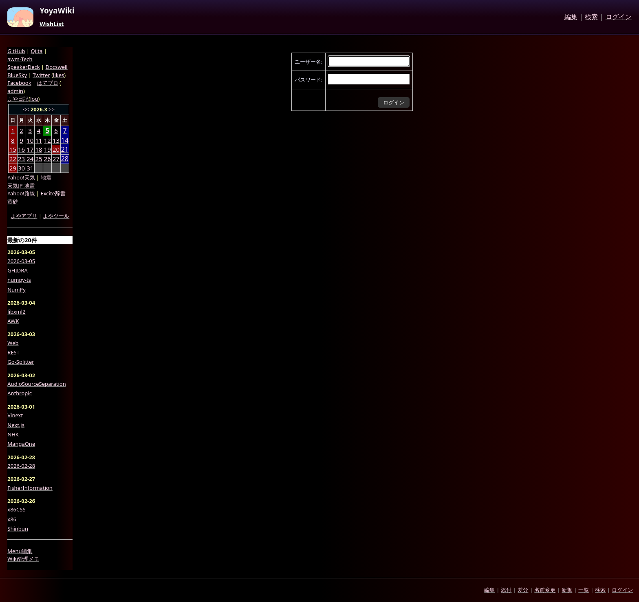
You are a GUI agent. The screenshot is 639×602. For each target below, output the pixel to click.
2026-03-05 (21, 261)
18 (38, 149)
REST (13, 352)
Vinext (15, 415)
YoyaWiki (57, 11)
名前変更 (544, 589)
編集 (570, 17)
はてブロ (47, 82)
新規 (567, 589)
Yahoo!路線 (21, 193)
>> (51, 109)
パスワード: (308, 79)
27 (56, 159)
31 (29, 168)
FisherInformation (30, 488)
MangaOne (21, 444)
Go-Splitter (20, 362)
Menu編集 (19, 551)
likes (58, 75)
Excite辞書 (53, 193)
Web (12, 343)
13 (56, 140)
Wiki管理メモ (23, 558)
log (34, 98)
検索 (591, 17)
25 (38, 159)
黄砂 (12, 201)
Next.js (15, 425)
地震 (46, 177)
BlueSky (17, 75)
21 (64, 149)
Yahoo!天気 (21, 177)
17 (29, 149)
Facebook (19, 82)
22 (12, 159)
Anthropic (19, 393)
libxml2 (16, 311)
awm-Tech (19, 59)
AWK (13, 321)
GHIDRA (17, 270)
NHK (13, 434)
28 (64, 159)
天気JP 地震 (21, 185)
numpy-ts (19, 280)
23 (21, 159)
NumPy (16, 289)
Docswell (57, 67)
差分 (523, 589)
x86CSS (16, 509)
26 (47, 159)
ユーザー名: (308, 61)
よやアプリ (24, 215)
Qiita (36, 51)
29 (12, 168)
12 (47, 140)
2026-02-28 (21, 466)
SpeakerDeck (23, 67)
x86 (11, 519)
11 (38, 140)
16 (21, 149)
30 (21, 168)
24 (29, 159)
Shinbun (17, 528)
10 (29, 140)
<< (26, 109)
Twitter (41, 75)
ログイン (619, 17)
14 (64, 140)
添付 (506, 589)
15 (12, 149)
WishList (52, 24)
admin (15, 91)
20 (56, 149)
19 (47, 149)
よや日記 (18, 98)
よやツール (56, 215)
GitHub (16, 51)
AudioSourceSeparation (36, 384)
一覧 (583, 589)
